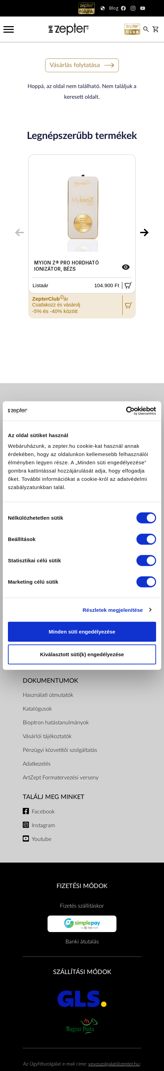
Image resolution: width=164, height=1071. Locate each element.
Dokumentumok (50, 681)
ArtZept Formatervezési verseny (61, 777)
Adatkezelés (37, 764)
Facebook (43, 811)
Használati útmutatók (48, 695)
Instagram (43, 825)
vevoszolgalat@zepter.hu (114, 1064)
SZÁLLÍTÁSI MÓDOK (82, 972)
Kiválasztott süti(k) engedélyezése (82, 654)
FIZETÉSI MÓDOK (82, 886)
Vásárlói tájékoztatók (47, 736)
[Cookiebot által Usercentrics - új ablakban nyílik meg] (126, 411)
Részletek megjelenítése (113, 610)
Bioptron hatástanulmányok (56, 722)
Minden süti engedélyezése (82, 632)
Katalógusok (37, 709)
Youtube (41, 839)
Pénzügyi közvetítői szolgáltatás (60, 750)
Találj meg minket (53, 797)
